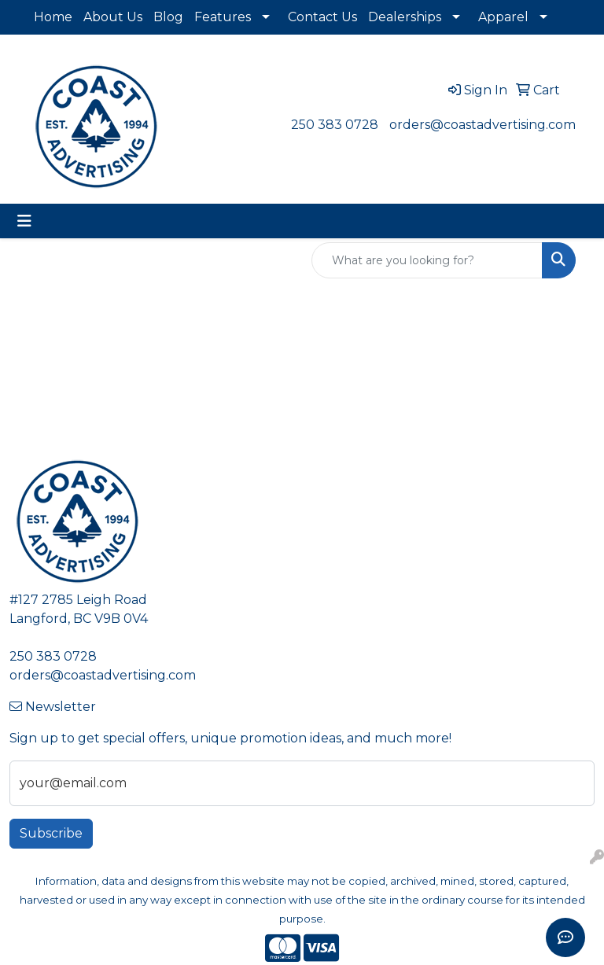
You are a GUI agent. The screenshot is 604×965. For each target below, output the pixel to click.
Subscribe (51, 833)
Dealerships (404, 16)
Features (222, 16)
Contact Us (322, 16)
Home (53, 16)
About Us (112, 16)
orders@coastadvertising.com (482, 124)
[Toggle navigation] (24, 221)
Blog (168, 16)
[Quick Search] (427, 260)
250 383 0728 (334, 124)
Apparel (503, 16)
